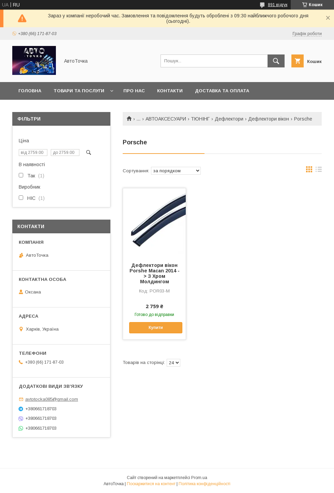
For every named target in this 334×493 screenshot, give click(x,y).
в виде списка (319, 171)
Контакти (170, 90)
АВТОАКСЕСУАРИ (166, 119)
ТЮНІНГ (200, 119)
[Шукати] (276, 60)
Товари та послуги (79, 90)
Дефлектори (229, 119)
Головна (29, 90)
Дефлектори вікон (268, 119)
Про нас (134, 90)
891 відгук (277, 4)
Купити (156, 327)
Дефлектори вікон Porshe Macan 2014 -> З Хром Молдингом (155, 273)
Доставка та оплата (222, 90)
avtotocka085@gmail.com (51, 399)
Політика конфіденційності (204, 483)
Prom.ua (199, 477)
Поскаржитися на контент (151, 483)
